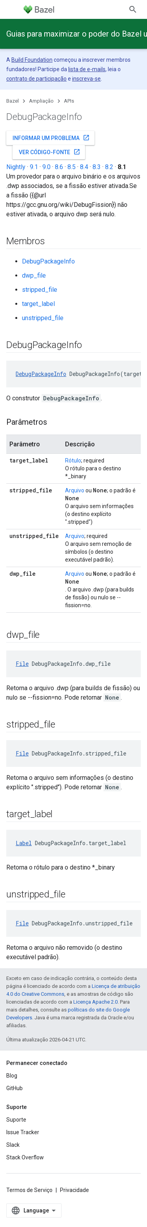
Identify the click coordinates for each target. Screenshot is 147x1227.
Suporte (16, 1119)
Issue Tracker (22, 1132)
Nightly (15, 167)
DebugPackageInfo (48, 261)
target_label (38, 304)
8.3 (97, 167)
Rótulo (73, 460)
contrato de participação (36, 79)
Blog (11, 1075)
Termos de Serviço (29, 1190)
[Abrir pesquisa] (133, 9)
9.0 (46, 167)
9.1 (34, 167)
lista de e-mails (86, 69)
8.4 (84, 167)
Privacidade (74, 1190)
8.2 (109, 167)
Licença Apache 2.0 (95, 1002)
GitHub (14, 1088)
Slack (13, 1145)
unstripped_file (43, 318)
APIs (69, 101)
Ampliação (41, 101)
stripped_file (39, 289)
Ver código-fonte (49, 151)
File (22, 663)
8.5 (71, 167)
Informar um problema (51, 137)
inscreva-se (86, 79)
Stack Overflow (25, 1157)
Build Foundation (32, 60)
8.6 (59, 167)
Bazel (12, 101)
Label (24, 843)
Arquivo (74, 490)
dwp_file (34, 275)
